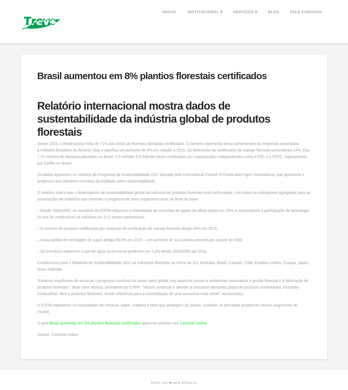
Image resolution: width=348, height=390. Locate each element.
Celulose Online (193, 323)
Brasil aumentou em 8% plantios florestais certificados (95, 323)
